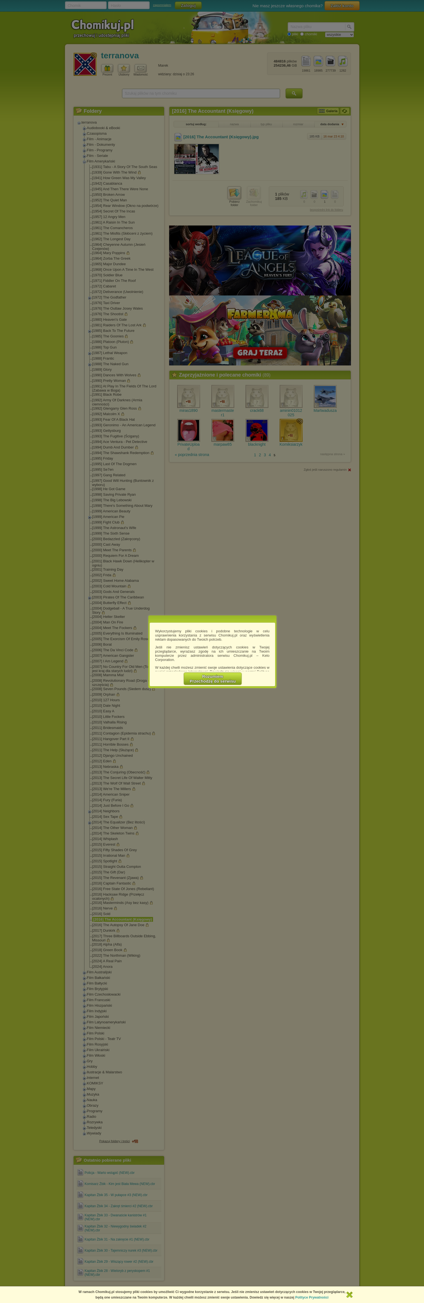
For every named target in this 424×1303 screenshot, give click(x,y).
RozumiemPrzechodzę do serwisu (213, 678)
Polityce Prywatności (311, 1297)
